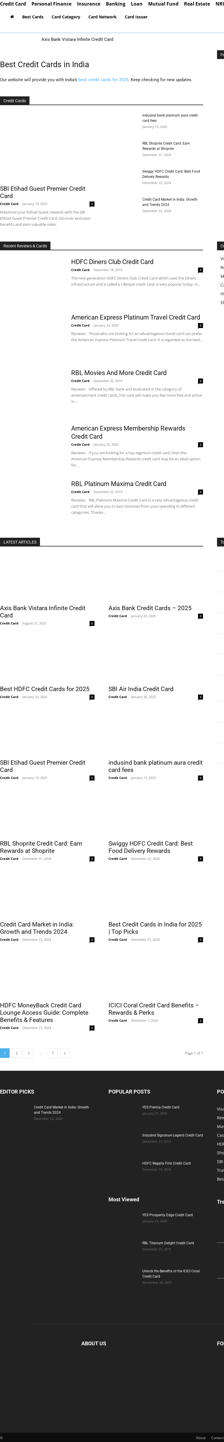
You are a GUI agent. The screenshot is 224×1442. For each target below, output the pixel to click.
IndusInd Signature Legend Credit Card (172, 1135)
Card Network (102, 17)
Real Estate (197, 4)
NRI (220, 4)
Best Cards (32, 17)
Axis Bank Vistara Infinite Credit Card (77, 39)
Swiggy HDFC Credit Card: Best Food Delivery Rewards (150, 847)
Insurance (88, 4)
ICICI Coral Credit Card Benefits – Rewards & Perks (153, 1009)
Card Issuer (136, 17)
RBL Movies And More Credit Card (119, 372)
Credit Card (13, 4)
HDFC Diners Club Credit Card (112, 262)
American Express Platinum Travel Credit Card (135, 317)
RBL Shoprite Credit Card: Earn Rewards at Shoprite (41, 847)
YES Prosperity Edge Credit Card (167, 1215)
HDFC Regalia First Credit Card (166, 1163)
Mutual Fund (163, 4)
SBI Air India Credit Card (141, 689)
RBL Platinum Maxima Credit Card (118, 483)
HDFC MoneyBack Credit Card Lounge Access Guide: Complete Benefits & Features (44, 1012)
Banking (115, 4)
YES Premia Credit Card (160, 1107)
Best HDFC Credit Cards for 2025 (45, 689)
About (201, 1437)
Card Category (66, 17)
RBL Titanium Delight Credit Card (168, 1243)
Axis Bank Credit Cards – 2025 (150, 608)
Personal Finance (51, 4)
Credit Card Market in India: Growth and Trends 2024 (37, 928)
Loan (137, 4)
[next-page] (65, 1053)
